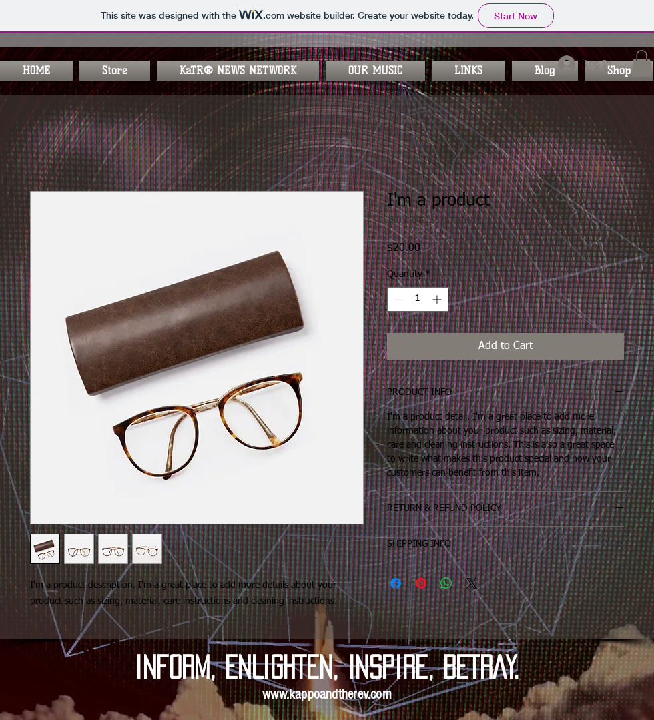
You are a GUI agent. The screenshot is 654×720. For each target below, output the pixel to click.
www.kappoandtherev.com (327, 694)
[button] (237, 71)
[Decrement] (397, 299)
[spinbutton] (418, 299)
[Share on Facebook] (396, 583)
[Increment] (438, 299)
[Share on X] (472, 583)
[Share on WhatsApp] (446, 583)
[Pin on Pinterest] (421, 583)
